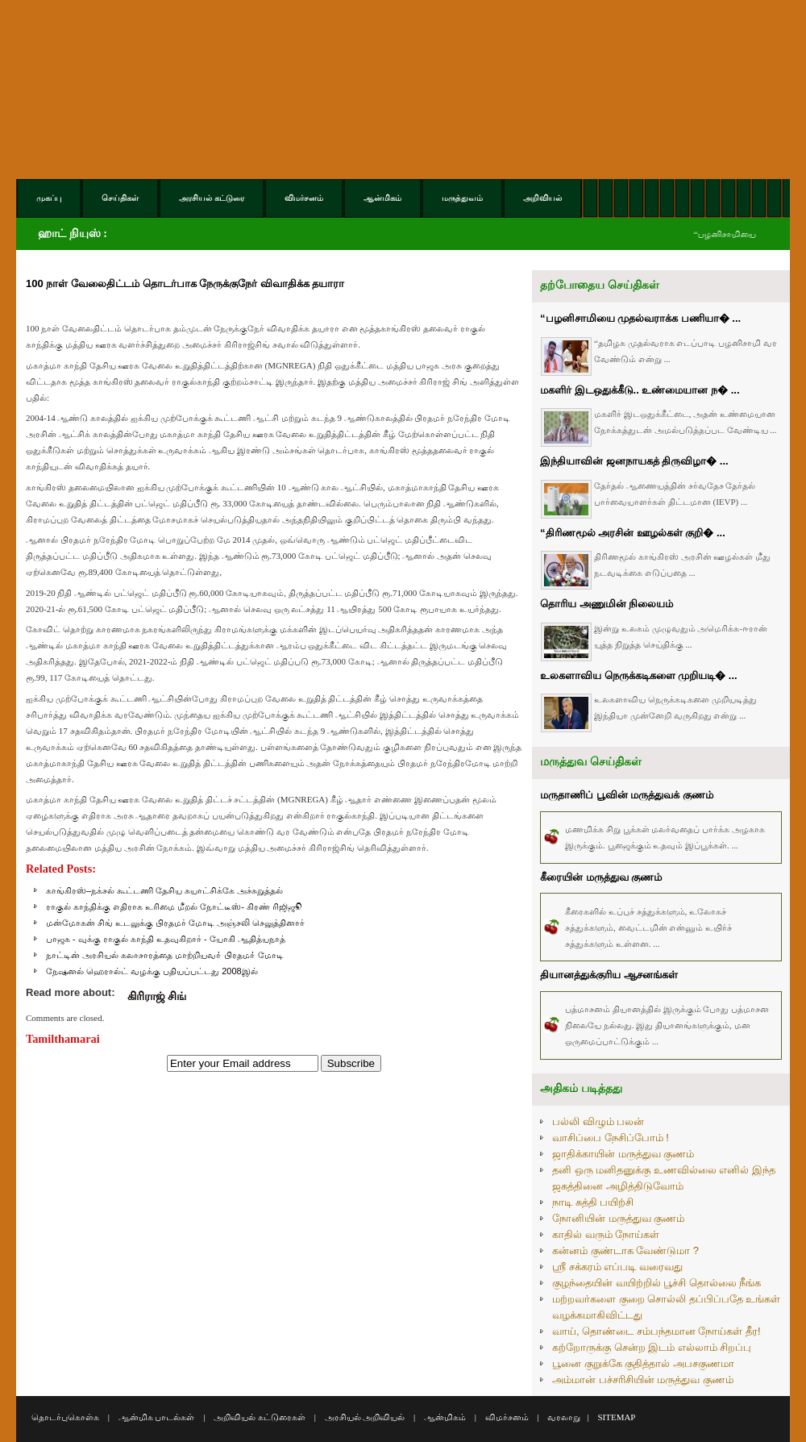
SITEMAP (616, 1417)
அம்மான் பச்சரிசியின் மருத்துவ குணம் (642, 1379)
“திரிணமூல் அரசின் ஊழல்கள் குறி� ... (632, 533)
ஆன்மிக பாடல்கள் (156, 1417)
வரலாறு (563, 1417)
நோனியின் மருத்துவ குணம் (618, 1218)
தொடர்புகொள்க (65, 1417)
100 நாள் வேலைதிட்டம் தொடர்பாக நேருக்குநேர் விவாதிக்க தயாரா (185, 283)
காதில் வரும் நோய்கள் (605, 1234)
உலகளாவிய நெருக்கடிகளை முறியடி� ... (638, 675)
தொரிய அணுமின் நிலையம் (606, 604)
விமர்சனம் (507, 1417)
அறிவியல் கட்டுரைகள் (259, 1417)
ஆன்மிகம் (445, 1417)
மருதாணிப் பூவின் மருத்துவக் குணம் (626, 795)
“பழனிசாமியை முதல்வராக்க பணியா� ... (640, 318)
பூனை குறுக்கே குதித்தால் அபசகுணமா (643, 1363)
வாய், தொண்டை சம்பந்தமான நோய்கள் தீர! (656, 1331)
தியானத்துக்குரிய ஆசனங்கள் (609, 975)
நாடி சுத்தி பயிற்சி (593, 1202)
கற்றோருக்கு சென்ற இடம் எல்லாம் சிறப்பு (651, 1347)
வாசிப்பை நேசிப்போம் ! (610, 1138)
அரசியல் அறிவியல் (365, 1417)
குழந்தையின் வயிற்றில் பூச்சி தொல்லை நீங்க (656, 1283)
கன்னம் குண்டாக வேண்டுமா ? (625, 1250)
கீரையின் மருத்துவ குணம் (601, 877)
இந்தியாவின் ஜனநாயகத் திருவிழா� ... (634, 461)
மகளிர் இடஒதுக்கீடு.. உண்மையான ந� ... (640, 390)
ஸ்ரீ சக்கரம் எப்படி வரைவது (617, 1267)
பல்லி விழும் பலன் (598, 1121)
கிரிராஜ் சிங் (157, 996)
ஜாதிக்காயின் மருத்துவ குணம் (623, 1154)
